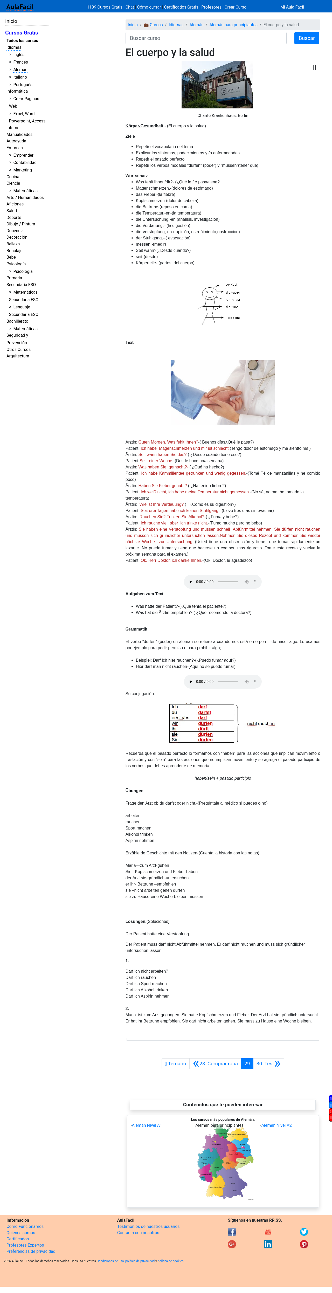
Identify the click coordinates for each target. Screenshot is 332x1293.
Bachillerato (17, 321)
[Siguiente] (268, 1063)
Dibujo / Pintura (20, 224)
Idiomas (13, 47)
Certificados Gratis (181, 7)
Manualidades (19, 134)
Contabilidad (25, 162)
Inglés (18, 54)
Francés (20, 62)
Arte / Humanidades (25, 197)
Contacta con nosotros (138, 1232)
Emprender (23, 155)
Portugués (22, 84)
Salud (11, 210)
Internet (13, 127)
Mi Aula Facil (292, 7)
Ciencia (13, 183)
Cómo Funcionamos (25, 1226)
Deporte (13, 217)
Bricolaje (14, 250)
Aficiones (15, 204)
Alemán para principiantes (233, 24)
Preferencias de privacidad (31, 1251)
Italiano (20, 77)
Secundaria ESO (21, 284)
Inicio (11, 21)
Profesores (211, 7)
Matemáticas (25, 190)
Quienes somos (20, 1232)
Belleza (13, 243)
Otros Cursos (18, 349)
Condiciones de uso (110, 1261)
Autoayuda (16, 141)
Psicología (16, 263)
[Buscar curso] (206, 38)
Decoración (16, 237)
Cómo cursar (149, 7)
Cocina (12, 176)
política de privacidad (140, 1261)
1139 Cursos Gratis (105, 7)
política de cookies (171, 1261)
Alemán (20, 69)
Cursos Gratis (21, 33)
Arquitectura (17, 356)
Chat (130, 7)
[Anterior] (215, 1063)
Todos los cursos (22, 40)
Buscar (307, 38)
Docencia (15, 230)
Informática (17, 91)
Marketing (22, 170)
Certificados (17, 1238)
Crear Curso (235, 7)
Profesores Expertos (25, 1245)
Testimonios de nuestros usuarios (148, 1226)
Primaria (14, 277)
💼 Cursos (153, 24)
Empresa (14, 147)
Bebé (11, 257)
